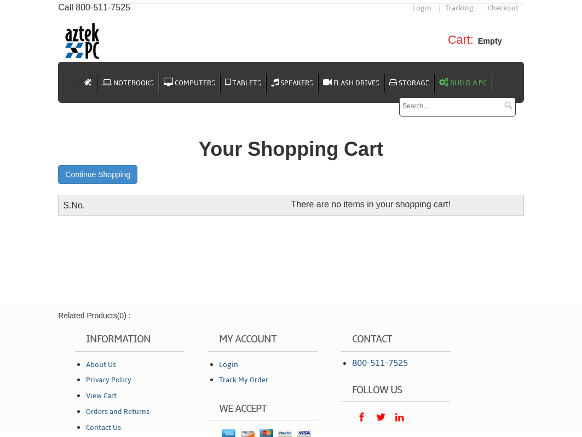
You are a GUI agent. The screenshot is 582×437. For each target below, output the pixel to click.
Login (421, 8)
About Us (101, 364)
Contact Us (103, 427)
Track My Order (243, 380)
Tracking (459, 8)
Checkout (503, 8)
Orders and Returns (117, 411)
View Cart (101, 396)
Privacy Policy (108, 380)
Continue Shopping (97, 174)
